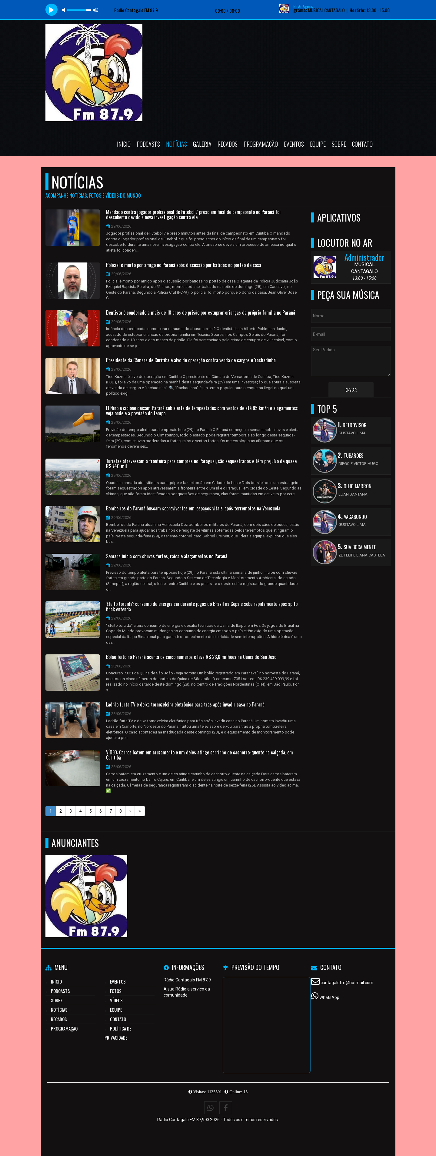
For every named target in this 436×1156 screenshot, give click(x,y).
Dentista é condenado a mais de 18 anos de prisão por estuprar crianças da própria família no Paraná (200, 313)
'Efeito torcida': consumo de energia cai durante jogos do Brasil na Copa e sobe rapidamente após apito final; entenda (202, 606)
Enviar (351, 389)
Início (124, 144)
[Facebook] (225, 1107)
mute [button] (64, 10)
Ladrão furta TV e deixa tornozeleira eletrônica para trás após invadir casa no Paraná (185, 704)
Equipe (318, 144)
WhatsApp (329, 997)
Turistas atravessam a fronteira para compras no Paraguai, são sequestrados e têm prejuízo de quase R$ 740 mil (201, 464)
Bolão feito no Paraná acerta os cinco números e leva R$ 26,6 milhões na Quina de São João (191, 657)
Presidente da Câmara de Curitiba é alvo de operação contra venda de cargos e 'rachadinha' (191, 360)
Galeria (202, 144)
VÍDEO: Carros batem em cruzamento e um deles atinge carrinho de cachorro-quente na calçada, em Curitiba (199, 755)
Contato (362, 144)
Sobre (339, 144)
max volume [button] (95, 10)
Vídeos (116, 1000)
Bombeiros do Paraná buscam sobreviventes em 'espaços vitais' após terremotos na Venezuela (193, 508)
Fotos (115, 990)
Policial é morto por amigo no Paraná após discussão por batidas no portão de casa (183, 265)
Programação (261, 144)
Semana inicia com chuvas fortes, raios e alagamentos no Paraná (166, 556)
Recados (228, 144)
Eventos (294, 144)
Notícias (176, 144)
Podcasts (148, 144)
